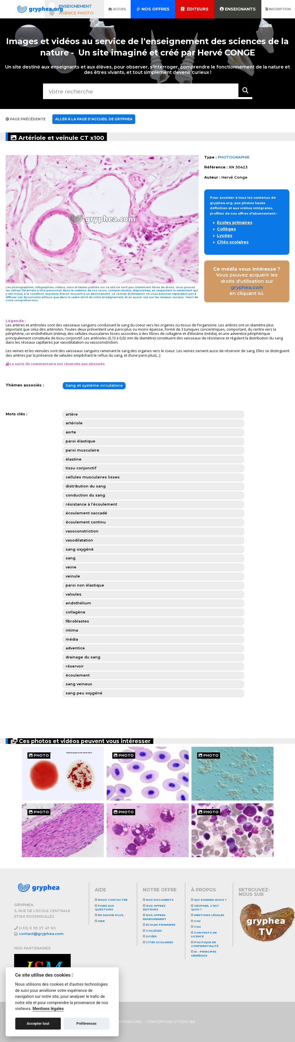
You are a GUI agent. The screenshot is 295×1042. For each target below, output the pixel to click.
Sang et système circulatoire (94, 385)
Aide (100, 921)
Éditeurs (194, 9)
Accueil (117, 9)
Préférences (86, 1023)
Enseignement (75, 6)
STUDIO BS (184, 1022)
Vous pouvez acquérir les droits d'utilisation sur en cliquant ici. (246, 281)
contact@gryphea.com (41, 934)
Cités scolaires (233, 242)
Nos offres (152, 9)
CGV (196, 921)
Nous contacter (111, 899)
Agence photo (76, 13)
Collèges (226, 229)
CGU (196, 926)
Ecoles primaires (234, 222)
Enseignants (238, 9)
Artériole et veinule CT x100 (61, 137)
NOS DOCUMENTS (158, 899)
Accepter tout (38, 1023)
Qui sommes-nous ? (209, 899)
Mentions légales (207, 915)
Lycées (224, 235)
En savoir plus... (110, 915)
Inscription (278, 9)
